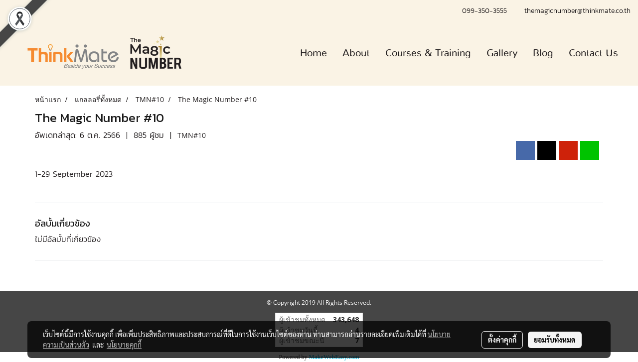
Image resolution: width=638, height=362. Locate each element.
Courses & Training (428, 53)
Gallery (501, 53)
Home (313, 53)
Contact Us (593, 53)
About (356, 53)
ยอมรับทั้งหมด (555, 339)
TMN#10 (191, 135)
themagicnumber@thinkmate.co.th (577, 10)
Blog (543, 53)
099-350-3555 (485, 10)
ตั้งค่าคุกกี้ (502, 339)
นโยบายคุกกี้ (124, 344)
